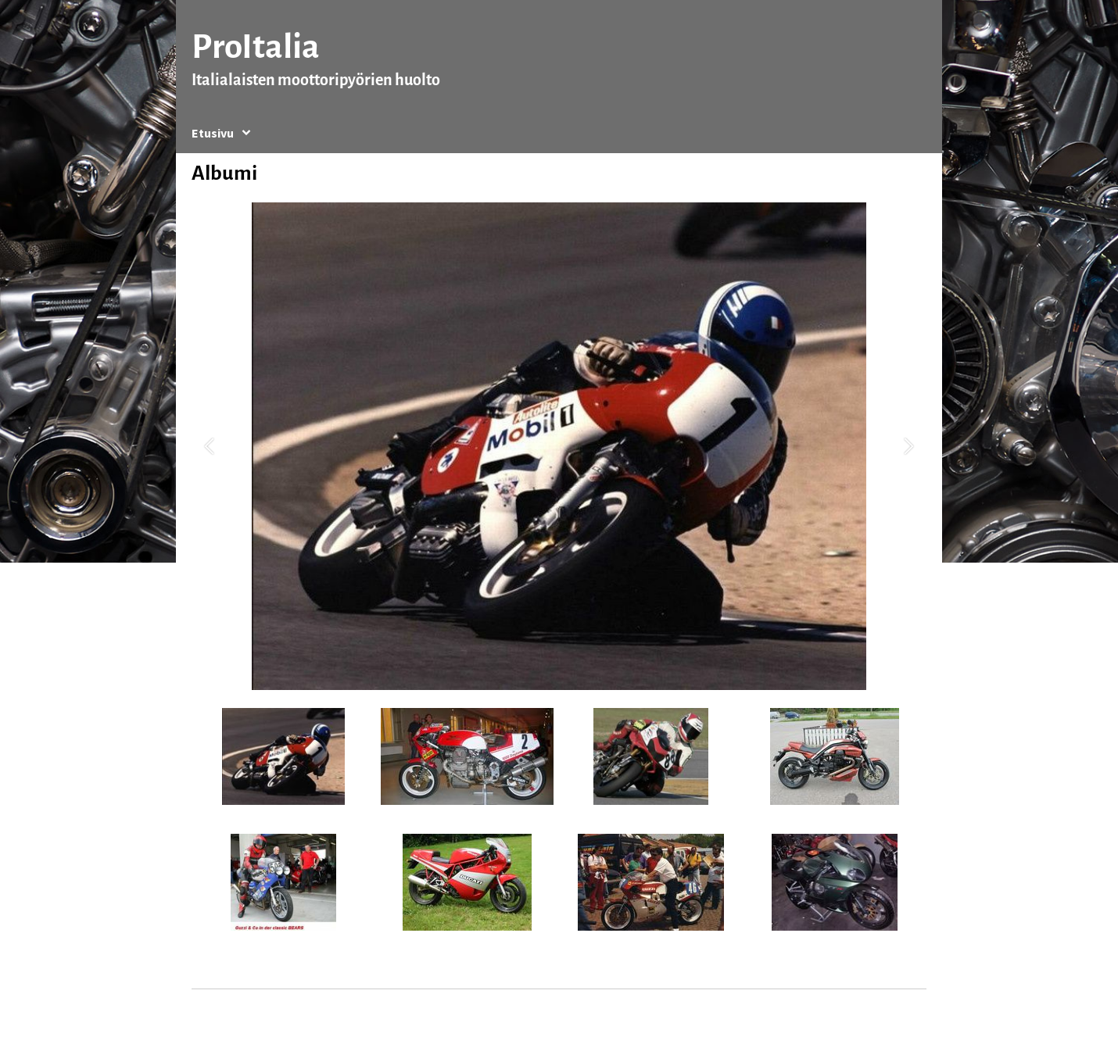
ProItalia (256, 46)
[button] (209, 446)
